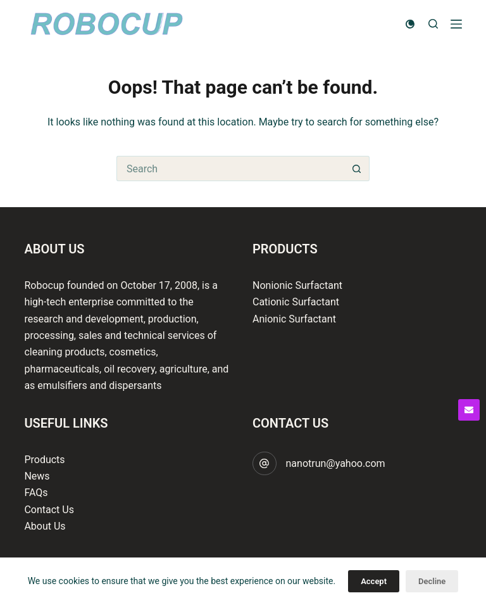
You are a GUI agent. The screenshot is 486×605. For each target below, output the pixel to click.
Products (44, 460)
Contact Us (49, 510)
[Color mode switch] (410, 24)
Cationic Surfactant (295, 302)
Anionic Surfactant (294, 319)
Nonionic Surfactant (297, 285)
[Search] (433, 24)
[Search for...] (230, 168)
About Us (44, 526)
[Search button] (357, 168)
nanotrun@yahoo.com (335, 463)
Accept (374, 581)
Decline (432, 581)
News (36, 476)
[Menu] (456, 24)
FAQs (35, 493)
